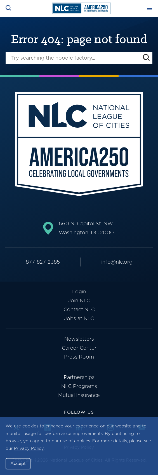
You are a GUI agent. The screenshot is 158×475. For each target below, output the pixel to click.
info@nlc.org (117, 262)
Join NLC (79, 300)
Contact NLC (79, 309)
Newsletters (79, 339)
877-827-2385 (43, 262)
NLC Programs (79, 386)
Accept (18, 463)
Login (79, 291)
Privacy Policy (29, 448)
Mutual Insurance (79, 395)
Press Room (79, 357)
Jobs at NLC (79, 318)
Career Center (79, 348)
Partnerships (79, 377)
